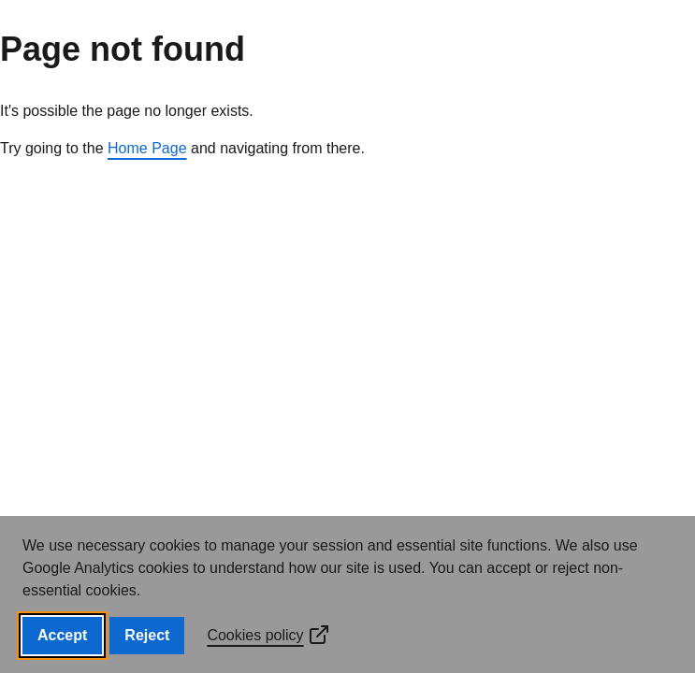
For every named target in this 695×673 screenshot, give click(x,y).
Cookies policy (268, 635)
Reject (146, 635)
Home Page (147, 148)
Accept (62, 635)
